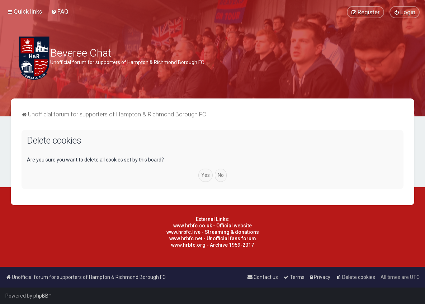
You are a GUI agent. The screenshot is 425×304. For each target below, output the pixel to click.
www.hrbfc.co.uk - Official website (212, 225)
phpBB (40, 296)
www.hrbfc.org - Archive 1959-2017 (212, 245)
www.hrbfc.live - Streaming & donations (212, 232)
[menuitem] (59, 11)
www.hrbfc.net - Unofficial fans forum (212, 238)
